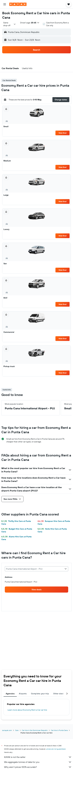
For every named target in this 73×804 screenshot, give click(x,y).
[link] (36, 589)
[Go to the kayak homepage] (17, 4)
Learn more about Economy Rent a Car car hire (27, 710)
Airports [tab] (23, 693)
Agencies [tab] (10, 693)
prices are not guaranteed (55, 749)
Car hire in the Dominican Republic (35, 730)
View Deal (62, 133)
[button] (5, 4)
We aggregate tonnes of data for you (38, 762)
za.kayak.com (7, 730)
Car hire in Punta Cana (59, 730)
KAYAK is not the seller (38, 757)
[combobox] (9, 24)
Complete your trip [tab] (40, 693)
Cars (17, 730)
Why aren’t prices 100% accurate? (38, 767)
